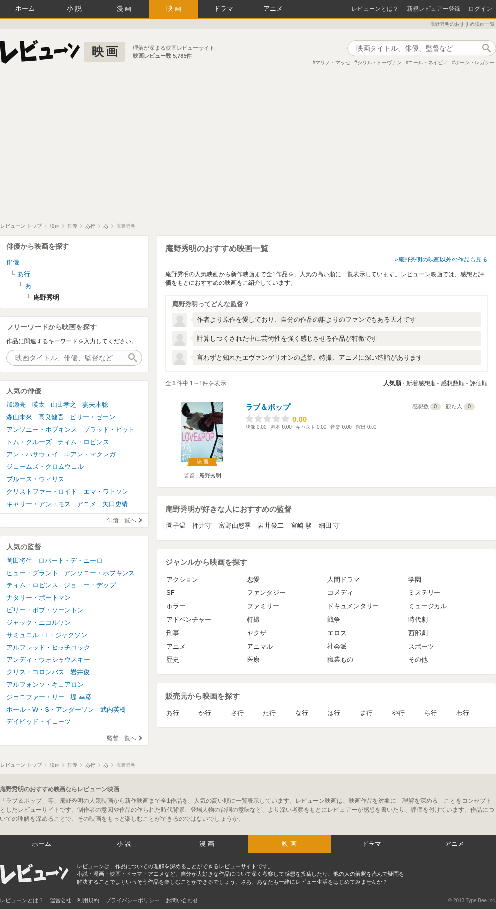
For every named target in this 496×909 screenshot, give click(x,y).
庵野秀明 (210, 475)
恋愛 (253, 579)
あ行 (172, 712)
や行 (398, 712)
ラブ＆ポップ (268, 407)
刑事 (172, 633)
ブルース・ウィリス (35, 479)
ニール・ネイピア (428, 62)
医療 (253, 659)
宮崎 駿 (301, 525)
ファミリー (263, 606)
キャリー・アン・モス (38, 504)
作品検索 (486, 48)
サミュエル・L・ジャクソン (46, 635)
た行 (269, 712)
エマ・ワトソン (105, 491)
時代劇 (418, 619)
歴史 (172, 659)
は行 (333, 712)
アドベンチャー (188, 619)
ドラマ (223, 8)
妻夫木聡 (95, 404)
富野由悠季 (235, 525)
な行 (301, 712)
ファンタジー (266, 592)
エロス (337, 633)
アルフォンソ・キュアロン (45, 684)
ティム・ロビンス (83, 442)
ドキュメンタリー (353, 606)
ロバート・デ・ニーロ (70, 560)
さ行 (237, 712)
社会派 (337, 646)
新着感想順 (421, 383)
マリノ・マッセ (332, 62)
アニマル (260, 646)
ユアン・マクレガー (93, 454)
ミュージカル (427, 606)
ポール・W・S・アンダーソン (50, 709)
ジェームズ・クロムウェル (45, 466)
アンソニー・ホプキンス (41, 429)
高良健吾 (51, 417)
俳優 (12, 262)
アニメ (273, 8)
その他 (418, 659)
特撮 (253, 619)
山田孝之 (63, 404)
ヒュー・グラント (32, 573)
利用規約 (88, 900)
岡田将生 (19, 560)
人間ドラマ (343, 579)
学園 (414, 579)
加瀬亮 (16, 404)
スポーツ (421, 646)
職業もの (340, 659)
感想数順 (453, 383)
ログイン (480, 8)
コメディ (340, 592)
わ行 (462, 712)
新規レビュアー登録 (433, 8)
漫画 (125, 8)
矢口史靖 (115, 504)
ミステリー (424, 592)
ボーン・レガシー (475, 62)
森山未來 (19, 417)
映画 (174, 8)
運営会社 (60, 900)
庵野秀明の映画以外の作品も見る (443, 259)
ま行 (366, 712)
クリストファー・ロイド (41, 491)
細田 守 (329, 525)
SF (170, 592)
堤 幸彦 (81, 697)
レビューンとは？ (375, 8)
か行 (204, 712)
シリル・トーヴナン (379, 62)
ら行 (430, 712)
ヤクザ (256, 633)
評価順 (479, 383)
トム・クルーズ (29, 442)
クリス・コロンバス (35, 672)
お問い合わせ (182, 900)
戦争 (333, 619)
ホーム (25, 8)
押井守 (202, 525)
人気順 (392, 383)
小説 (75, 8)
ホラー (176, 606)
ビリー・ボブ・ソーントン (45, 610)
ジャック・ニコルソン (38, 622)
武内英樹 (113, 709)
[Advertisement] (248, 148)
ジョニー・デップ (90, 585)
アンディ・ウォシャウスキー (48, 659)
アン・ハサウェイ (32, 454)
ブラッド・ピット (109, 429)
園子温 (176, 525)
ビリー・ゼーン (92, 417)
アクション (182, 579)
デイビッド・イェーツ (38, 721)
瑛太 (38, 404)
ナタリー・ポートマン (38, 597)
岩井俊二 (271, 525)
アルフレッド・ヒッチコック (48, 647)
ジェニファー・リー (35, 697)
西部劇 (418, 633)
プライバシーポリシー (132, 900)
